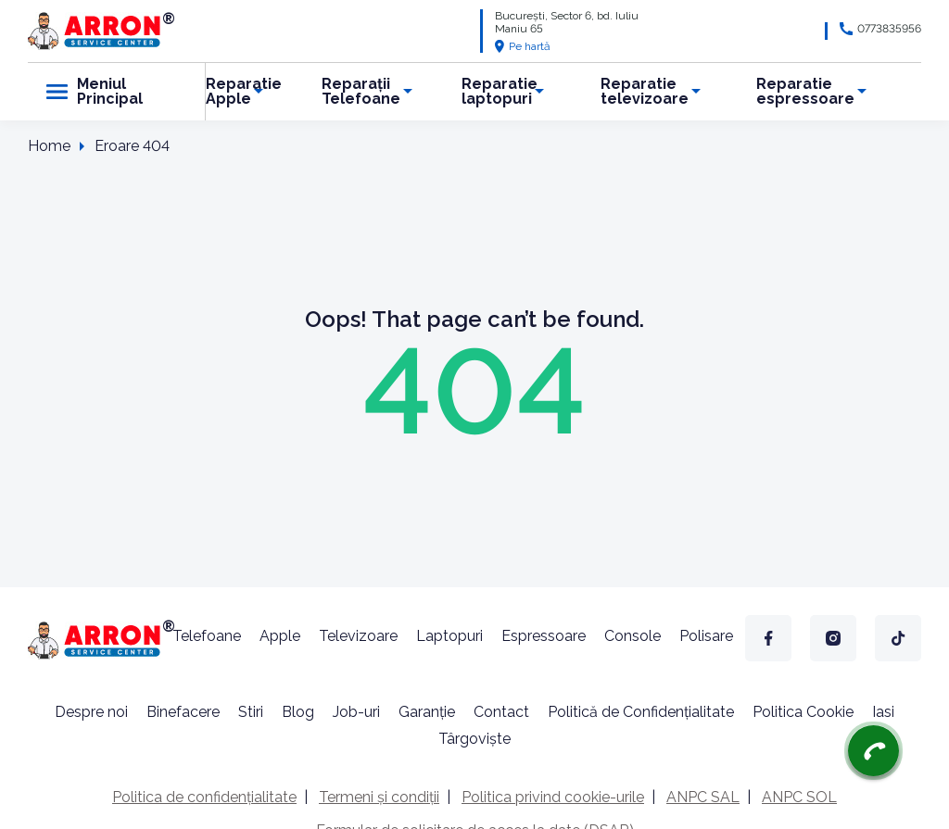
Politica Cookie (803, 712)
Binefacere (183, 712)
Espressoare (543, 636)
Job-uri (356, 712)
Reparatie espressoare (805, 91)
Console (632, 636)
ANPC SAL (703, 797)
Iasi (883, 712)
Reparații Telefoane (361, 91)
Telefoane (206, 636)
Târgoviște (474, 738)
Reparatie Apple (244, 91)
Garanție (427, 712)
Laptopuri (449, 636)
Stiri (250, 712)
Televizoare (358, 636)
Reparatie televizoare (645, 91)
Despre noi (91, 712)
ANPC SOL (799, 797)
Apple (279, 636)
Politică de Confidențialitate (641, 712)
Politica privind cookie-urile (553, 797)
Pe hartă (522, 46)
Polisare (706, 636)
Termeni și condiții (379, 797)
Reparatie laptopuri (500, 91)
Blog (298, 712)
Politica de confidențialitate (204, 797)
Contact (501, 712)
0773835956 (889, 28)
